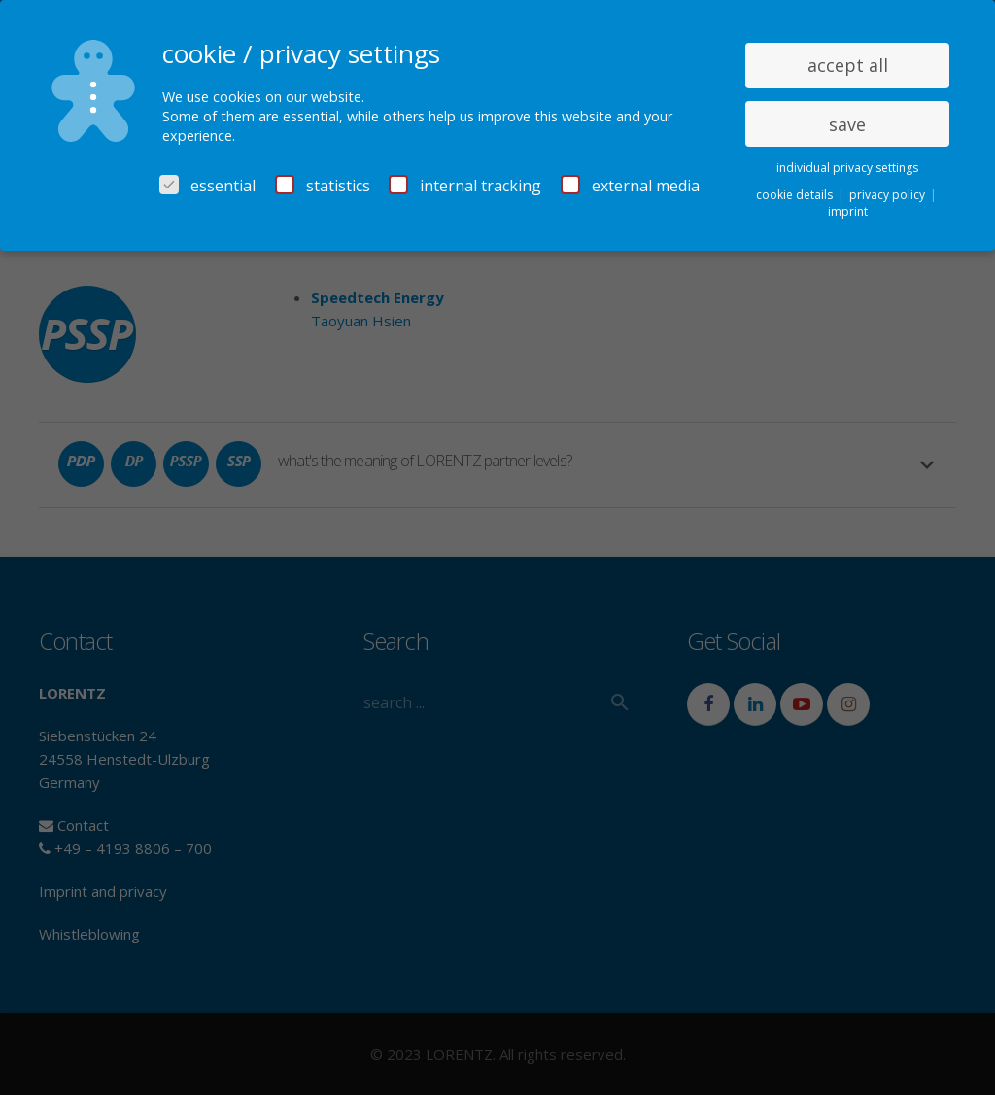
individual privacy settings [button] (847, 167)
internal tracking (465, 185)
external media (630, 185)
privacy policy (888, 195)
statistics (322, 185)
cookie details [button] (796, 195)
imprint (848, 211)
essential (207, 185)
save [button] (847, 124)
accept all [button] (847, 65)
